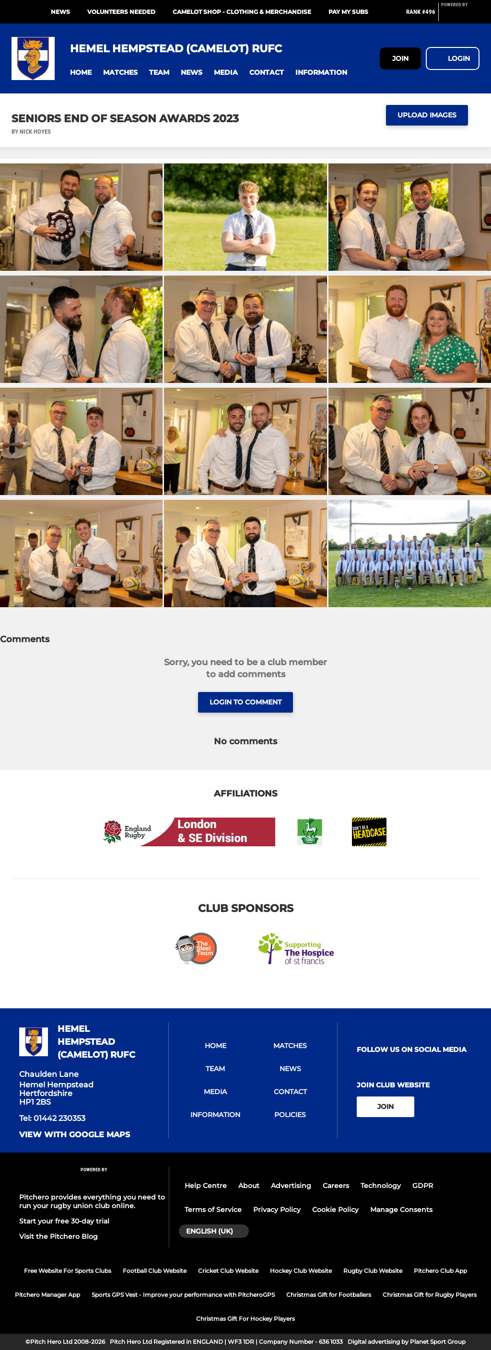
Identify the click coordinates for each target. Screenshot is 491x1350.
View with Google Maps (74, 1134)
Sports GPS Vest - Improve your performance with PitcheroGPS (183, 1294)
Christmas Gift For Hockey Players (245, 1318)
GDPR (422, 1185)
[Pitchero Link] (460, 16)
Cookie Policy (335, 1209)
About (248, 1185)
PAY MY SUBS (348, 11)
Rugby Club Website (372, 1270)
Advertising (291, 1185)
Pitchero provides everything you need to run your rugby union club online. (92, 1201)
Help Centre (206, 1185)
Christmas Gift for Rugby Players (430, 1294)
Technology (381, 1185)
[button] (80, 72)
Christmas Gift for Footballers (328, 1294)
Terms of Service (213, 1209)
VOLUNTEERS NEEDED (121, 11)
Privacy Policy (277, 1209)
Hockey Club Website (301, 1270)
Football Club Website (155, 1270)
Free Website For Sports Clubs (67, 1270)
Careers (336, 1185)
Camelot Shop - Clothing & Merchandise (242, 11)
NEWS (60, 11)
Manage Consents (401, 1209)
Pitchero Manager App (47, 1294)
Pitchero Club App (440, 1270)
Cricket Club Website (228, 1270)
